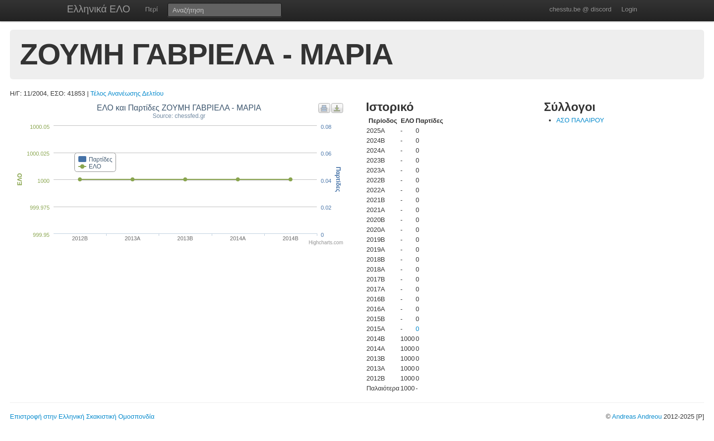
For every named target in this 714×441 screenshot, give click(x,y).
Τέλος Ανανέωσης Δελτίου (127, 93)
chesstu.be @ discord (580, 9)
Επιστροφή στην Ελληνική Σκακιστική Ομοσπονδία (82, 416)
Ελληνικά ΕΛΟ (98, 8)
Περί (151, 9)
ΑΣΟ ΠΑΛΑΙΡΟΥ (580, 120)
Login (629, 9)
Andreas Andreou (636, 416)
